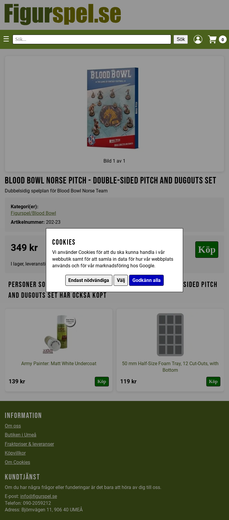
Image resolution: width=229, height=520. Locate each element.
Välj (121, 280)
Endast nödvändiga (88, 280)
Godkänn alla (146, 280)
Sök (181, 39)
